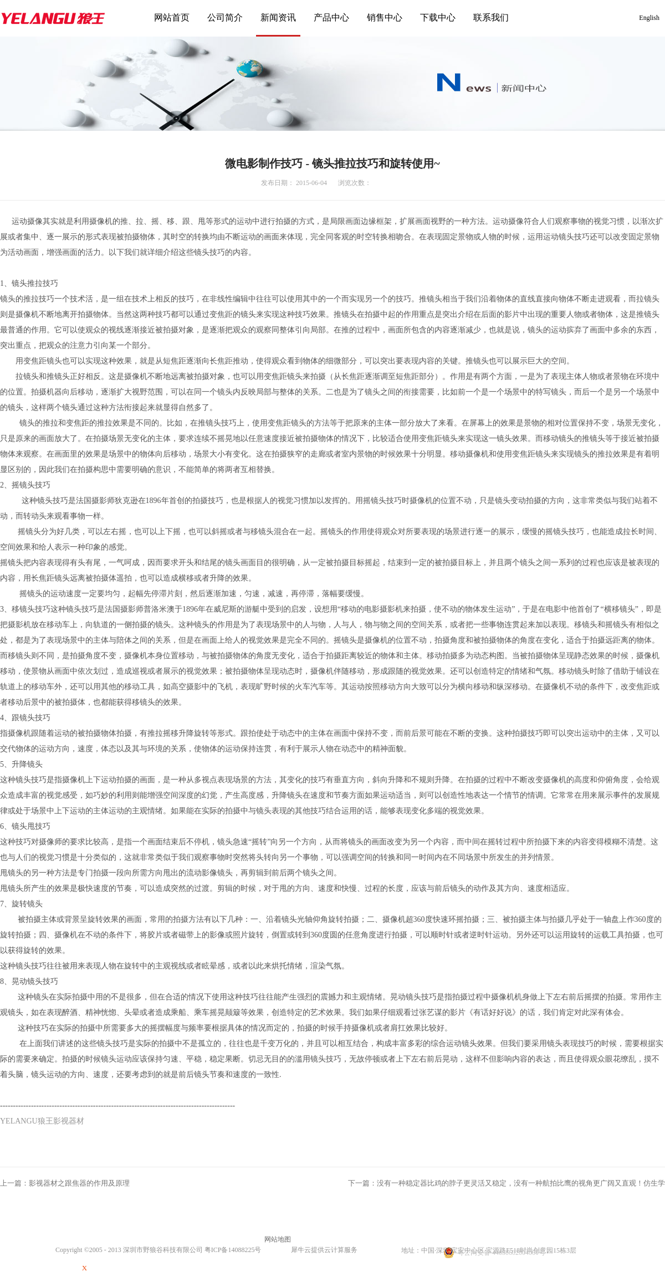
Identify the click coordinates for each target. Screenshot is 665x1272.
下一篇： (506, 1183)
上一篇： (65, 1183)
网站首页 (172, 17)
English (649, 18)
